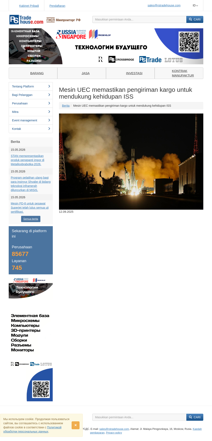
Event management (31, 120)
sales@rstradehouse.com (164, 5)
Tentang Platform (31, 86)
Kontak (31, 128)
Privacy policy (114, 432)
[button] (23, 46)
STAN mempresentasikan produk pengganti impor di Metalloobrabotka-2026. (27, 160)
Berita (66, 105)
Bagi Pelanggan (31, 95)
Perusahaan (31, 103)
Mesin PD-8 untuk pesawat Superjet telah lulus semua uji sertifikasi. (30, 207)
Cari (195, 19)
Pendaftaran (57, 5)
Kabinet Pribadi (29, 5)
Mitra (31, 112)
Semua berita (30, 219)
